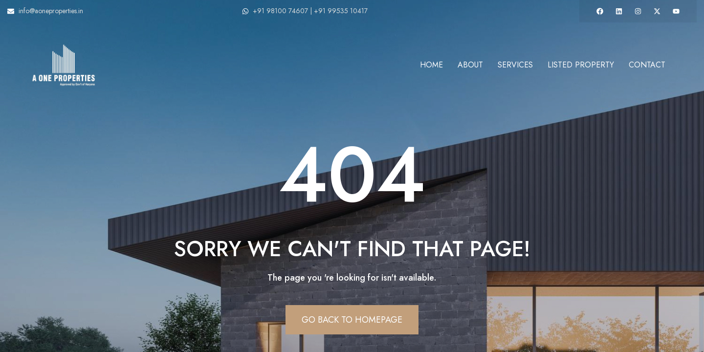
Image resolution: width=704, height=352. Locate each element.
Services (515, 64)
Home (431, 64)
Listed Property (581, 64)
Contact (647, 64)
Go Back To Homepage (352, 319)
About (470, 64)
